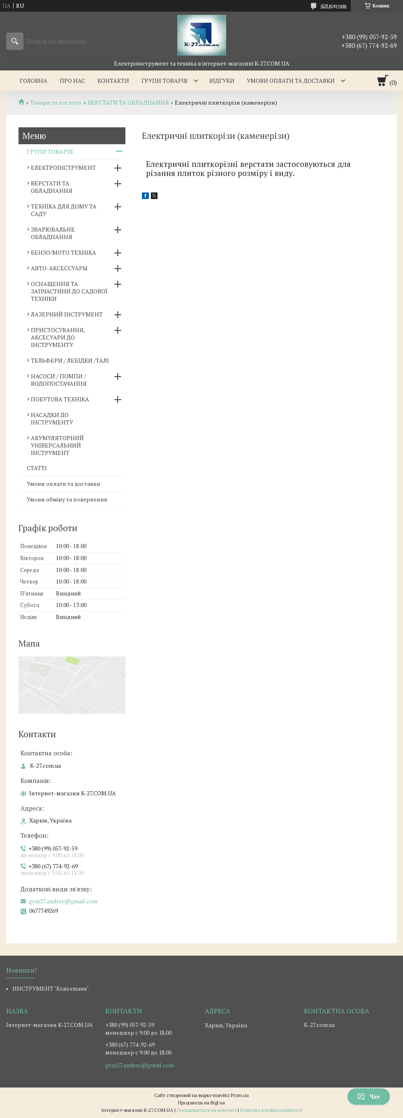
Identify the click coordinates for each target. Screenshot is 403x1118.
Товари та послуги (55, 102)
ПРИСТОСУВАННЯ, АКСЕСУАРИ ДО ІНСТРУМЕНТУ (58, 337)
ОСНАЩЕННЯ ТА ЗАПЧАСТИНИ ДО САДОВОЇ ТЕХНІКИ (69, 291)
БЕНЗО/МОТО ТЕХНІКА (63, 252)
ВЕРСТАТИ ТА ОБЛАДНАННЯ (128, 102)
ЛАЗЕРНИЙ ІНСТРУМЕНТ (67, 314)
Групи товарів (164, 80)
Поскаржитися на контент (206, 1110)
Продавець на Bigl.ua (201, 1102)
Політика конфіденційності (271, 1110)
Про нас (72, 80)
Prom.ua (240, 1095)
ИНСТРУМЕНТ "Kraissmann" (50, 988)
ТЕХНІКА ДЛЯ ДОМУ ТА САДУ (64, 210)
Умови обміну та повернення (67, 499)
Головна (33, 80)
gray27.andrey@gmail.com (63, 901)
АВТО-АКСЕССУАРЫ (59, 268)
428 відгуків (333, 5)
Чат (368, 1096)
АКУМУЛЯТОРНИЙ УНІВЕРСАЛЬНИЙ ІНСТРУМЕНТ (57, 445)
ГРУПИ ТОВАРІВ (50, 151)
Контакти (113, 80)
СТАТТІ (37, 468)
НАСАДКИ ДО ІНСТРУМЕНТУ (52, 418)
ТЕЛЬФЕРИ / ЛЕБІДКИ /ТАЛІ (70, 360)
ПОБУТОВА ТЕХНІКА (60, 399)
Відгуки (221, 80)
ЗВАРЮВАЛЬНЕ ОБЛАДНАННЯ (53, 233)
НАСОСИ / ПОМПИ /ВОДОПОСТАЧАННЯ (59, 379)
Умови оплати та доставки (291, 80)
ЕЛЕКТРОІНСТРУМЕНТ (63, 167)
